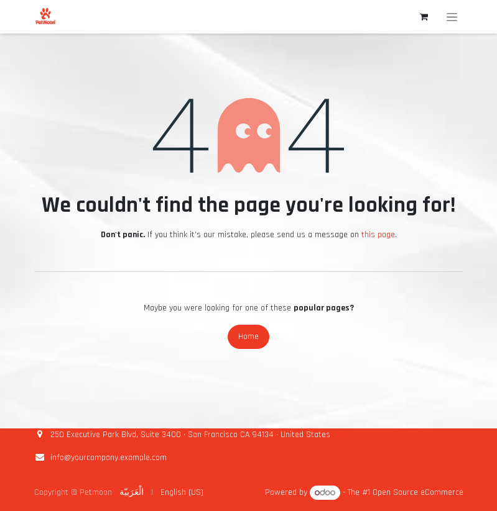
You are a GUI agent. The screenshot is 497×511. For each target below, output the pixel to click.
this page (378, 234)
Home (248, 336)
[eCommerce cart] (424, 17)
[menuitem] (131, 492)
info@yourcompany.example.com (108, 457)
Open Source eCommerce (418, 493)
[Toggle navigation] (451, 17)
